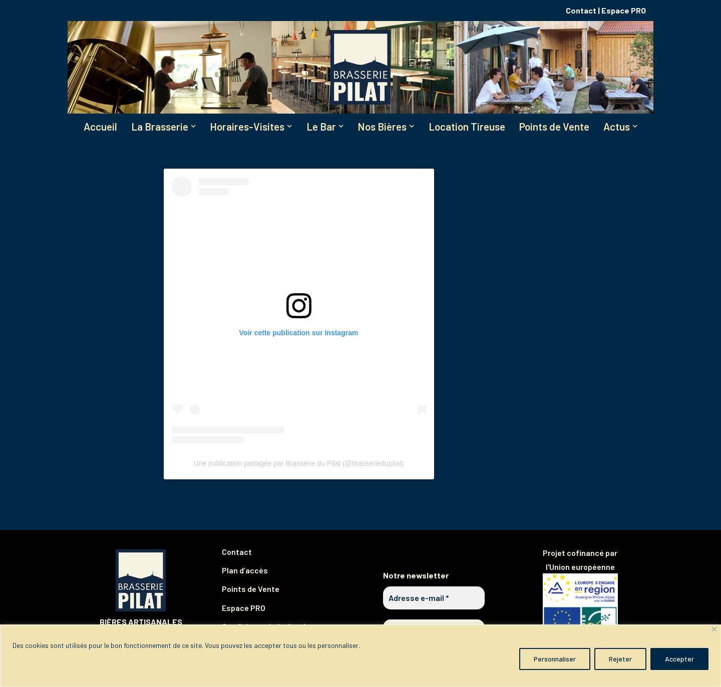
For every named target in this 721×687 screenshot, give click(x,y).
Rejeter (620, 658)
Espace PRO (623, 10)
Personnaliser (555, 658)
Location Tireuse (467, 126)
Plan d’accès (245, 570)
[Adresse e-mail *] (434, 597)
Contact (581, 10)
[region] (360, 655)
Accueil (100, 126)
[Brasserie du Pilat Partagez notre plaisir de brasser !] (360, 67)
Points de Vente (554, 126)
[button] (193, 126)
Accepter (679, 658)
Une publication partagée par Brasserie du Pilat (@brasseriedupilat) (299, 464)
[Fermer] (714, 629)
